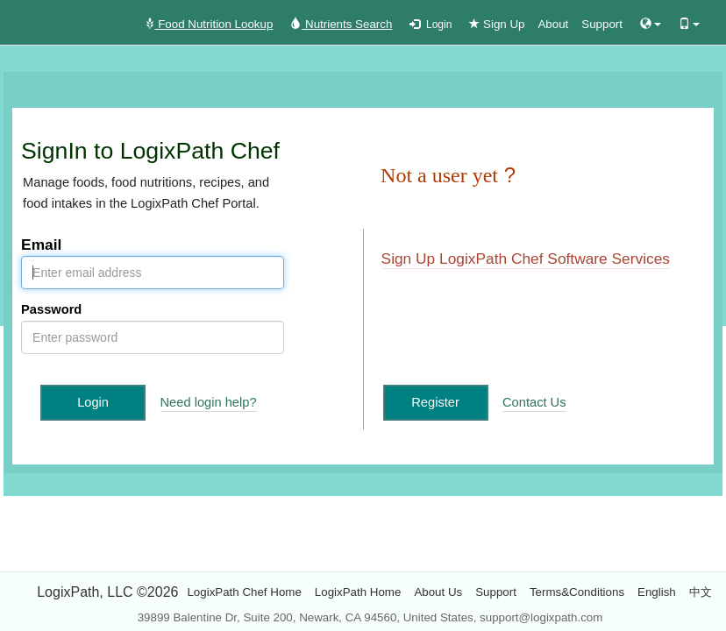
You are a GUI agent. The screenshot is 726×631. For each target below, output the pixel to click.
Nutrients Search (341, 24)
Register (435, 402)
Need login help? (208, 402)
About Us (438, 592)
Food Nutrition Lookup (209, 24)
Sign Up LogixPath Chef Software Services (525, 258)
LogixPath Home (358, 592)
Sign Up (496, 24)
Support (602, 24)
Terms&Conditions (577, 592)
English (656, 592)
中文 (700, 592)
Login (430, 24)
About (552, 24)
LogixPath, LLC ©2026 (107, 592)
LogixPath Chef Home (244, 592)
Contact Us (534, 402)
